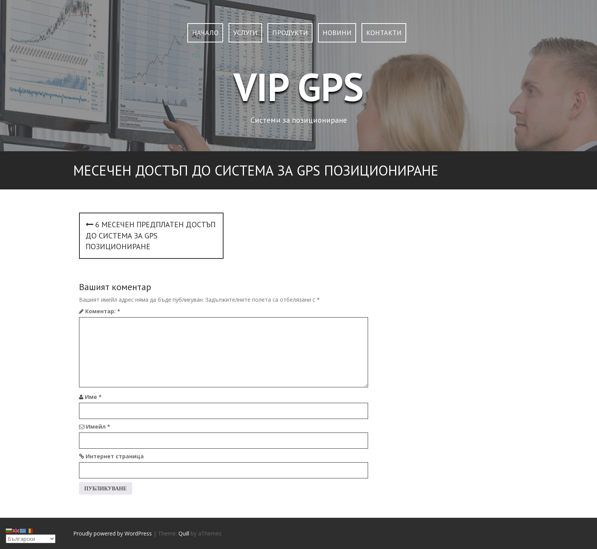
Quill (183, 533)
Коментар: (102, 311)
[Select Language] (30, 538)
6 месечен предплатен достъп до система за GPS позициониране (150, 236)
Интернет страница (115, 456)
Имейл (98, 426)
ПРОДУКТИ (290, 32)
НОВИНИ (337, 32)
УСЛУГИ (245, 32)
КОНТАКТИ (384, 32)
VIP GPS (299, 87)
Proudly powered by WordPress (112, 533)
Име (93, 396)
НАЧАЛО (205, 32)
